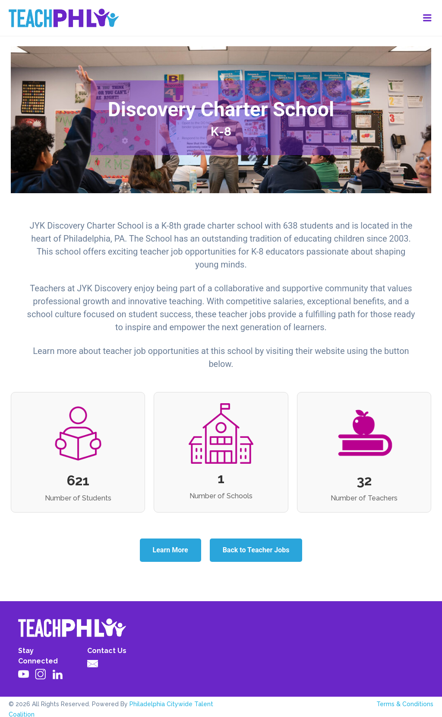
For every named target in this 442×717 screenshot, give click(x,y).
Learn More (170, 550)
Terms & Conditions (404, 704)
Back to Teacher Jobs (256, 550)
